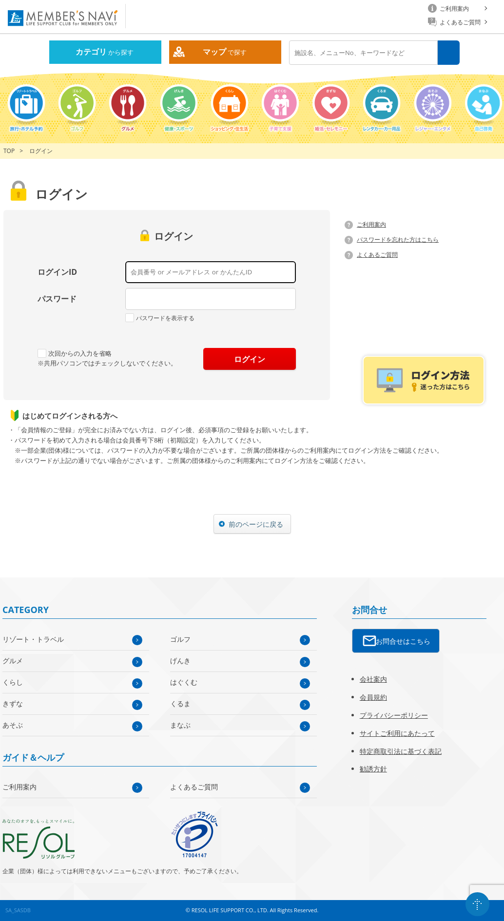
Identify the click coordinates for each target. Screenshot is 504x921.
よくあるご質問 (377, 254)
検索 (449, 52)
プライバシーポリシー (394, 715)
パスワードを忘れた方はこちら (398, 239)
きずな (12, 703)
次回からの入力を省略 (75, 353)
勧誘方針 (373, 768)
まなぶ (180, 724)
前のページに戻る (256, 524)
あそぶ (12, 724)
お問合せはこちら (403, 641)
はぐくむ (183, 682)
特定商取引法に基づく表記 (401, 751)
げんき (180, 660)
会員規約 (373, 697)
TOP (9, 151)
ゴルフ (180, 639)
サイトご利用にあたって (397, 733)
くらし (12, 682)
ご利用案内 (371, 224)
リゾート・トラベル (33, 639)
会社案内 (373, 679)
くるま (180, 703)
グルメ (12, 660)
